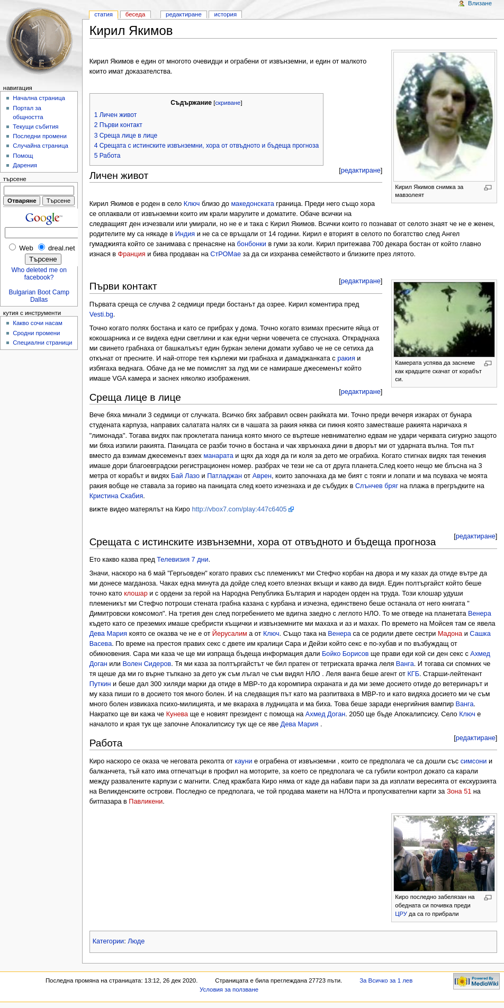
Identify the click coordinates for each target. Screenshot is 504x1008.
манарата (218, 456)
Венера (479, 613)
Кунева (177, 714)
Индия (185, 234)
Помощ (23, 155)
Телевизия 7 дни (182, 559)
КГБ (413, 674)
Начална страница (39, 98)
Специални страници (42, 342)
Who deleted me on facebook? (38, 273)
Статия (103, 14)
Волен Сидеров (146, 664)
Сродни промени (36, 333)
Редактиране (184, 14)
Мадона (450, 633)
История (225, 14)
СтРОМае (225, 254)
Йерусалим (229, 633)
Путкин (100, 684)
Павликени (146, 801)
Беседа (135, 14)
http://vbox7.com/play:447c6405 (239, 509)
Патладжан (224, 476)
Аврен (262, 476)
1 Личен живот (115, 115)
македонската (252, 204)
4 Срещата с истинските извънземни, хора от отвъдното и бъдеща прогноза (206, 145)
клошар (136, 593)
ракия (346, 358)
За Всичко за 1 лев (385, 980)
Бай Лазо (185, 476)
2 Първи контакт (118, 125)
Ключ (192, 204)
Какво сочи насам (37, 323)
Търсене (14, 179)
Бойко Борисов (345, 654)
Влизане (480, 3)
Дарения (25, 165)
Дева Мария (108, 633)
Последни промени (40, 136)
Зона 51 (459, 791)
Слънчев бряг (376, 486)
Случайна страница (40, 145)
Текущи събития (35, 126)
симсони (474, 761)
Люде (136, 941)
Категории (108, 941)
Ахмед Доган (325, 714)
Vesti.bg (101, 314)
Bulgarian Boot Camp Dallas (38, 296)
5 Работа (107, 155)
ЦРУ (401, 914)
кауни (243, 761)
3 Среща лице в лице (126, 135)
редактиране (361, 170)
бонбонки (251, 244)
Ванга (405, 664)
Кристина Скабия (116, 496)
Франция (132, 254)
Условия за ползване (229, 989)
